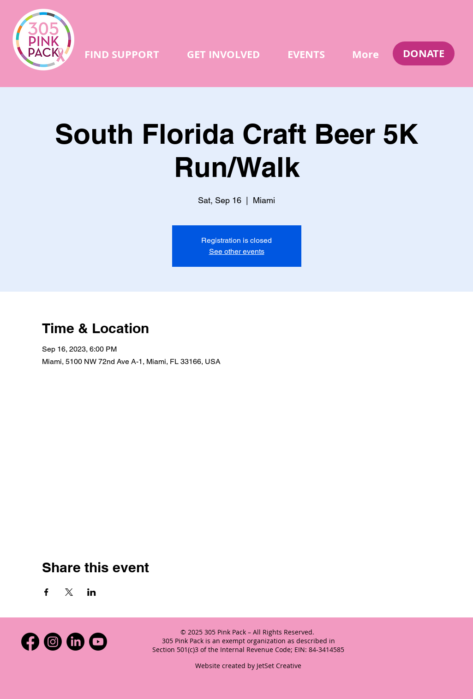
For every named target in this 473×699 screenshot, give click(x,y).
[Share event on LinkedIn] (91, 592)
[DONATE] (424, 53)
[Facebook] (30, 642)
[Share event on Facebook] (46, 592)
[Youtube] (98, 642)
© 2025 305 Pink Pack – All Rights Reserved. (248, 632)
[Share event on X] (69, 592)
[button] (122, 54)
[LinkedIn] (75, 642)
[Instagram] (53, 642)
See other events (236, 251)
